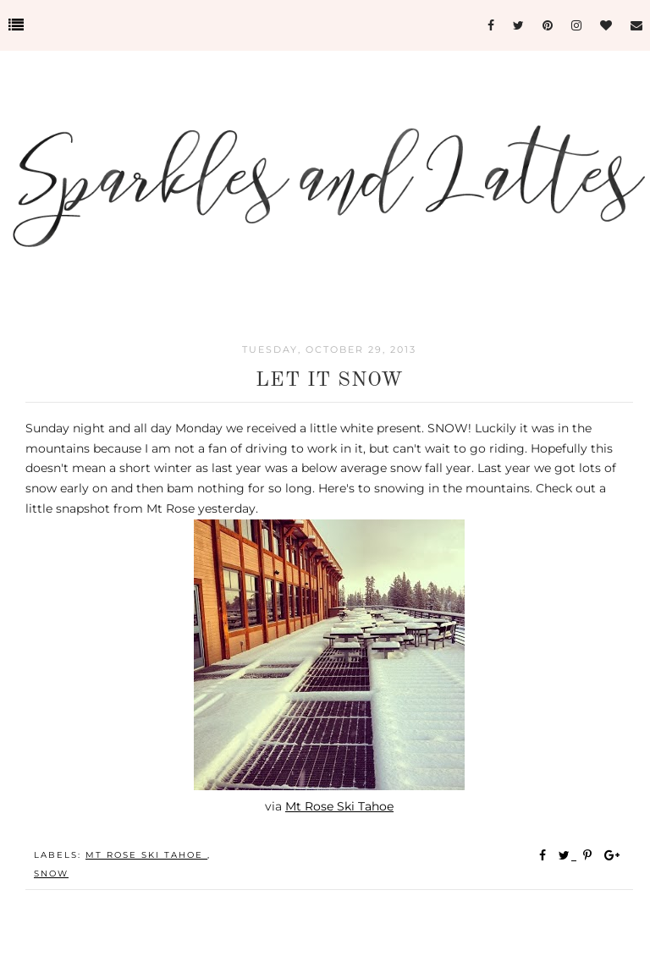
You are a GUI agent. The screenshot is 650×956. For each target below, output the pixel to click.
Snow (51, 873)
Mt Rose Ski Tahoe (339, 806)
